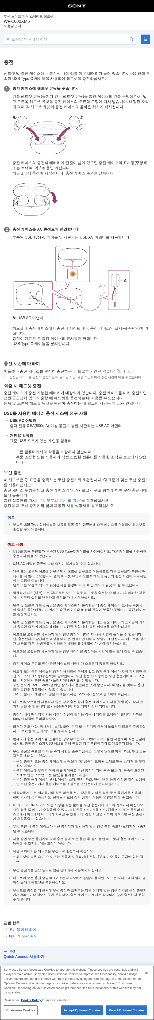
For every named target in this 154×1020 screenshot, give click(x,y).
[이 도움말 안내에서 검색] (70, 39)
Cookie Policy (31, 1000)
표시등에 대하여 (22, 930)
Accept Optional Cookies (82, 1010)
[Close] (146, 973)
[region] (77, 992)
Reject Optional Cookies (127, 1010)
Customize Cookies (20, 1010)
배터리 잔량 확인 (23, 936)
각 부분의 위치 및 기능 (61, 500)
